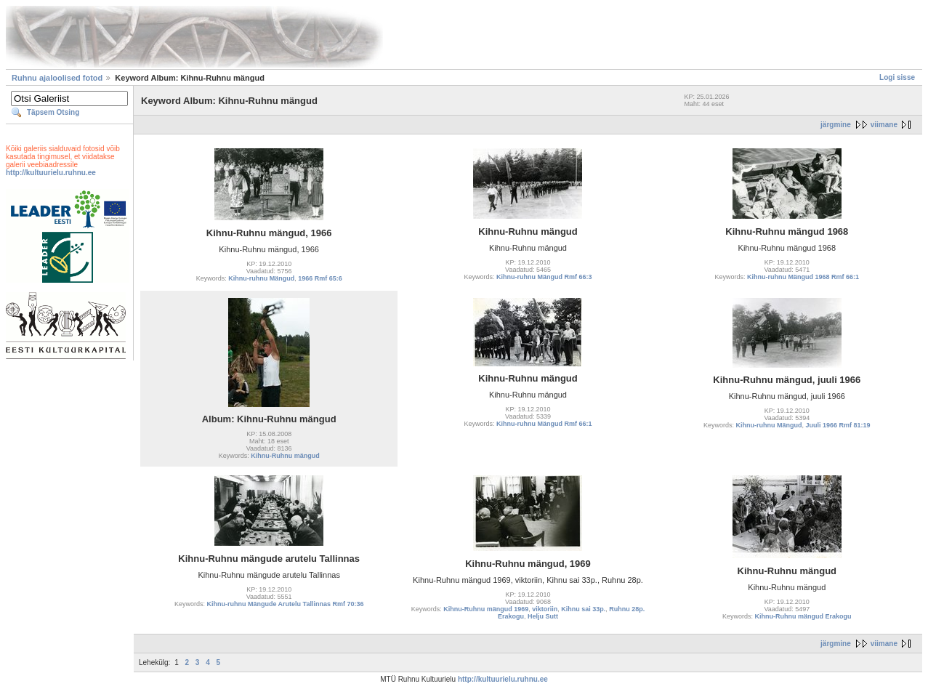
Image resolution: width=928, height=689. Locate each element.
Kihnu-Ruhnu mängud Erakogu (803, 616)
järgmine (835, 125)
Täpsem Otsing (53, 112)
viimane (884, 125)
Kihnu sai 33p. (583, 609)
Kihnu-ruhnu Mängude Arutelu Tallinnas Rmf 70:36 (284, 604)
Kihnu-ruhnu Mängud (261, 278)
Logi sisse (897, 77)
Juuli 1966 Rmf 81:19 (838, 425)
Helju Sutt (543, 616)
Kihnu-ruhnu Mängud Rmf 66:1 (544, 423)
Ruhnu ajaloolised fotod (57, 77)
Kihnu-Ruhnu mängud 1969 (485, 609)
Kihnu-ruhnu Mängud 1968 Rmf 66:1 (803, 277)
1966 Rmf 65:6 (320, 278)
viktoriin (544, 609)
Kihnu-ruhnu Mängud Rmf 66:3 (544, 277)
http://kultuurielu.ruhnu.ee (51, 173)
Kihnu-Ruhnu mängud (285, 455)
